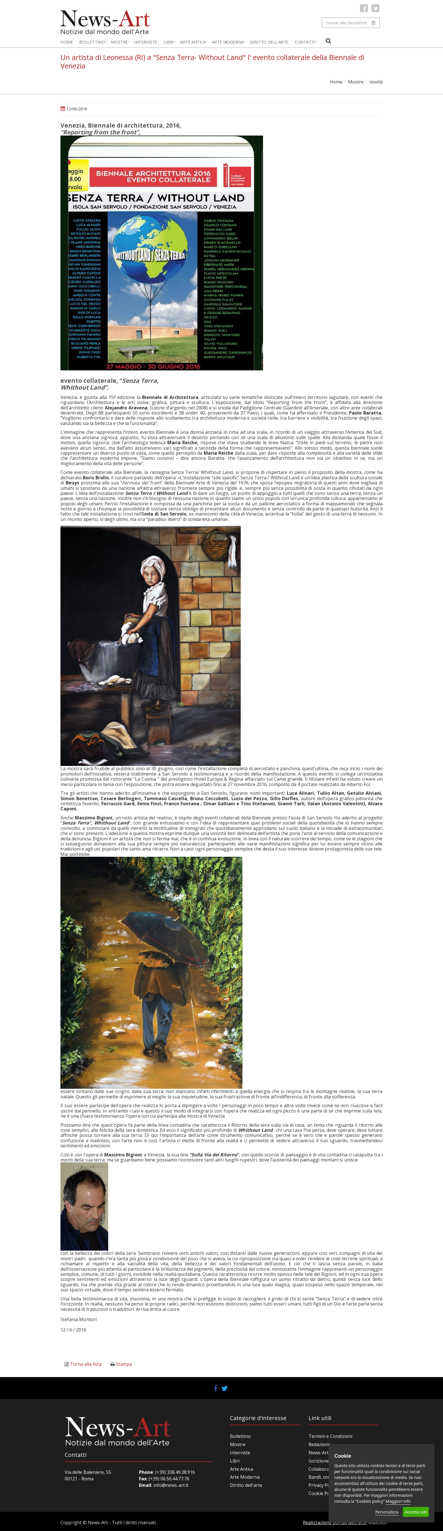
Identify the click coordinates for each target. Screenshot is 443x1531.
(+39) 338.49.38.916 (174, 1472)
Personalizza (387, 1512)
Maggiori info (398, 1501)
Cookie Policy (322, 1493)
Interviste (145, 42)
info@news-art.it (170, 1485)
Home (66, 42)
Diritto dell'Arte (269, 42)
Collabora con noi (327, 1469)
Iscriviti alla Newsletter (350, 22)
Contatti (305, 42)
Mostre (119, 42)
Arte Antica (193, 42)
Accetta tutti (416, 1511)
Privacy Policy (323, 1485)
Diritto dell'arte (246, 1485)
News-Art (319, 1453)
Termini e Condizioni (330, 1436)
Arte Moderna (228, 42)
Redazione (320, 1444)
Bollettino (92, 42)
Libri (169, 42)
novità (376, 82)
